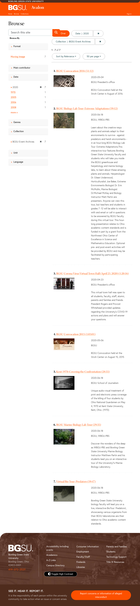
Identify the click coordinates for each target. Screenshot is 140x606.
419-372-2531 (17, 569)
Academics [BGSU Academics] (51, 554)
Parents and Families (116, 546)
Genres (17, 122)
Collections (24, 14)
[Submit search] (56, 32)
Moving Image (18, 56)
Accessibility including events (57, 548)
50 (93, 56)
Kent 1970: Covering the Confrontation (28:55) (83, 372)
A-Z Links (51, 560)
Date (15, 76)
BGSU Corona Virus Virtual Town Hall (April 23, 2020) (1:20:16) (92, 273)
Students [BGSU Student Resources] (110, 551)
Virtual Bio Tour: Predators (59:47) (76, 481)
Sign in (129, 14)
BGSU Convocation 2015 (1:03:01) (75, 334)
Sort (65, 56)
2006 (13, 102)
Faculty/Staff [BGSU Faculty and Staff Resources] (83, 556)
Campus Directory (55, 565)
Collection (18, 131)
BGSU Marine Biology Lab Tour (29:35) (78, 425)
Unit (15, 152)
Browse (16, 14)
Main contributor (21, 67)
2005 (13, 97)
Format (17, 46)
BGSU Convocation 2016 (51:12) (75, 71)
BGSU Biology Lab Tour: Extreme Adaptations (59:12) (87, 108)
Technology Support (116, 556)
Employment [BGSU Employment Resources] (82, 551)
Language (18, 161)
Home (10, 14)
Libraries (80, 567)
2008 (13, 107)
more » (14, 112)
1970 (13, 92)
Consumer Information (87, 546)
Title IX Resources (115, 561)
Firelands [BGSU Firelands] (80, 561)
